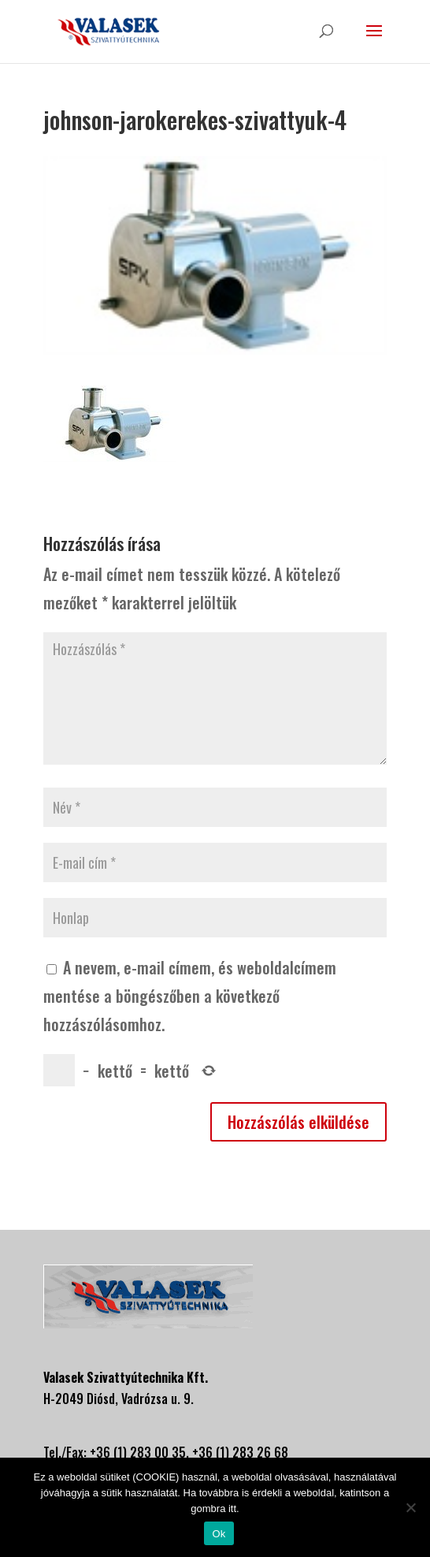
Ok (218, 1534)
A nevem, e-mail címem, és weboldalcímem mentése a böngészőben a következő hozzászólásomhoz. (189, 995)
